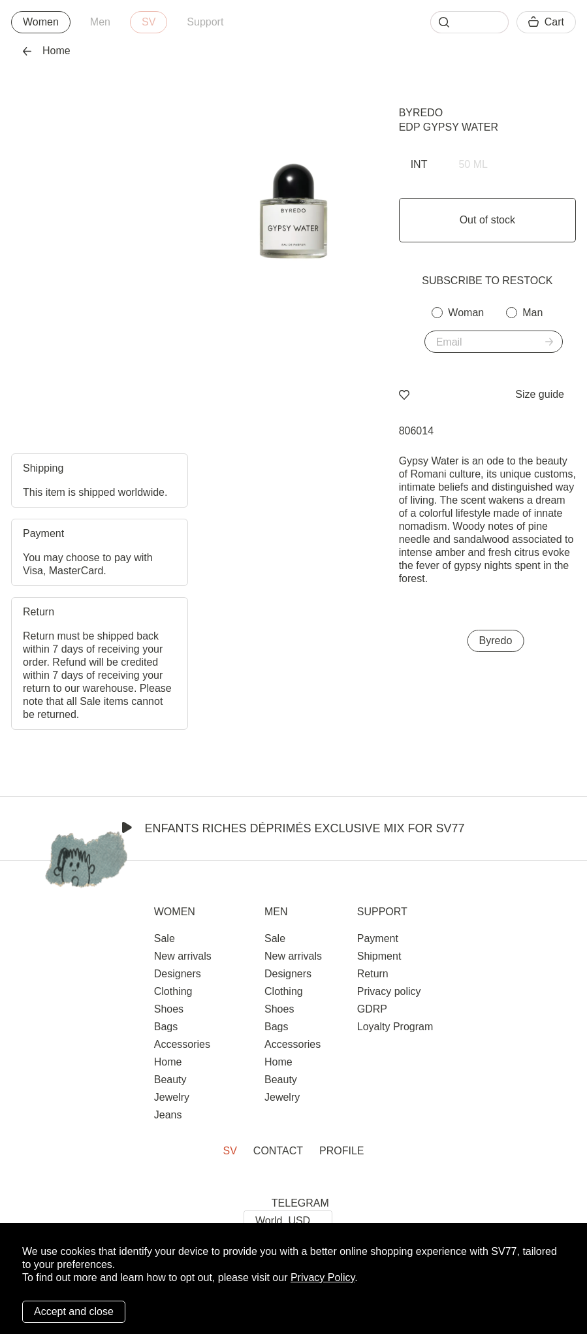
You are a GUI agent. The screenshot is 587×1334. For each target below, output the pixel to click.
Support (205, 21)
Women (41, 21)
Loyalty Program (395, 1026)
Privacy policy (389, 991)
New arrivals (183, 956)
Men (100, 21)
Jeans (168, 1114)
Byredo (421, 112)
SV (148, 21)
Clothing (173, 991)
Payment (377, 938)
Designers (177, 973)
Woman (466, 312)
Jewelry (171, 1097)
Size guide (539, 394)
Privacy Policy (323, 1277)
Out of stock (487, 219)
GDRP (372, 1009)
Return (373, 973)
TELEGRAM (300, 1203)
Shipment (379, 956)
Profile (341, 1150)
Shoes (168, 1009)
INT (419, 164)
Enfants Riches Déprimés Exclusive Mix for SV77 (293, 828)
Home (47, 50)
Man (532, 312)
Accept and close (74, 1311)
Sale (164, 938)
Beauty (170, 1079)
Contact (278, 1150)
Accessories (182, 1044)
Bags (166, 1026)
